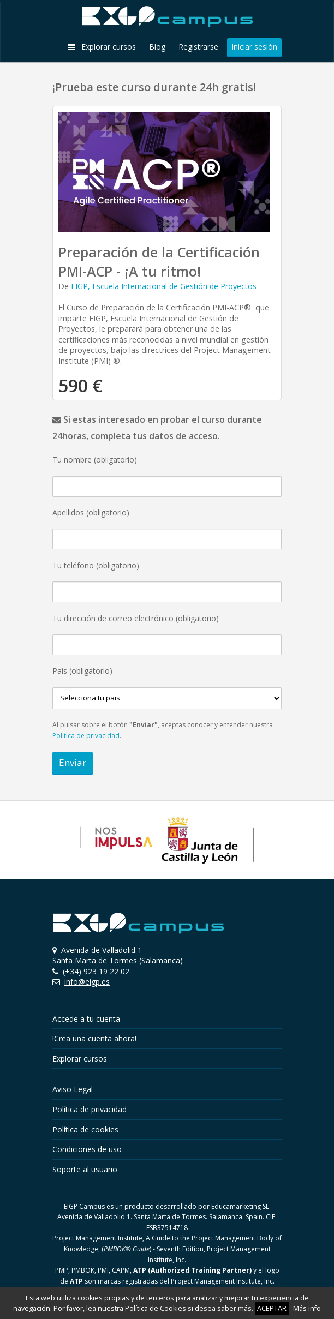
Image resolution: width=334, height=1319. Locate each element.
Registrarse (198, 46)
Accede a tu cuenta (86, 1019)
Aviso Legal (72, 1089)
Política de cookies (85, 1129)
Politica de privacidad (86, 735)
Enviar (72, 762)
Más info (307, 1308)
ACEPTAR (272, 1308)
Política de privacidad (89, 1109)
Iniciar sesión (254, 46)
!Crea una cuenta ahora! (94, 1038)
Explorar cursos (102, 46)
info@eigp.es (87, 981)
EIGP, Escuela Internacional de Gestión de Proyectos (164, 286)
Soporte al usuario (84, 1169)
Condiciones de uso (87, 1149)
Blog (157, 46)
